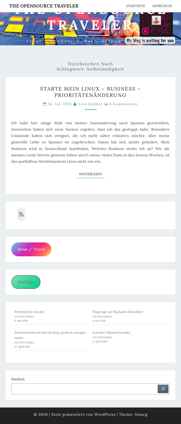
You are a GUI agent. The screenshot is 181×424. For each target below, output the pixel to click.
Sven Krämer (90, 104)
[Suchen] (163, 389)
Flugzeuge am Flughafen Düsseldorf (117, 312)
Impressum (162, 6)
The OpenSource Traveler (43, 6)
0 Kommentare (123, 104)
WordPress (104, 414)
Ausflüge (25, 282)
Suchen (18, 379)
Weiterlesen (92, 173)
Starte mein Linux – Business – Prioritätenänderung (90, 91)
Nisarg (141, 414)
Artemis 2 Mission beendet (111, 333)
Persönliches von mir (29, 312)
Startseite (135, 6)
